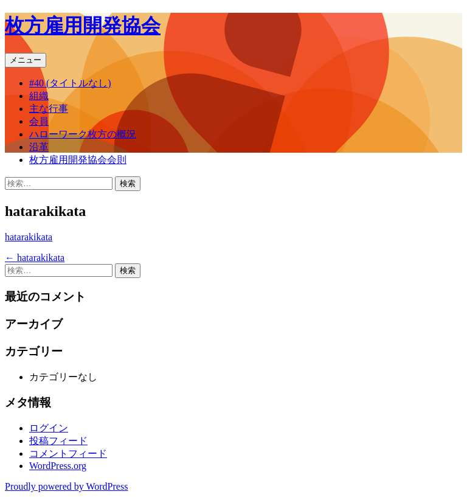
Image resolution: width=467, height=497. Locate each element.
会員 (39, 121)
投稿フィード (58, 441)
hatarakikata (28, 237)
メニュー (25, 59)
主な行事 (48, 108)
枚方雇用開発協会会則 (77, 160)
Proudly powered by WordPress (66, 486)
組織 (39, 96)
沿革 (39, 147)
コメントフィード (68, 453)
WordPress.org (57, 466)
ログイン (48, 428)
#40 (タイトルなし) (70, 83)
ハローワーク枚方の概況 (82, 134)
